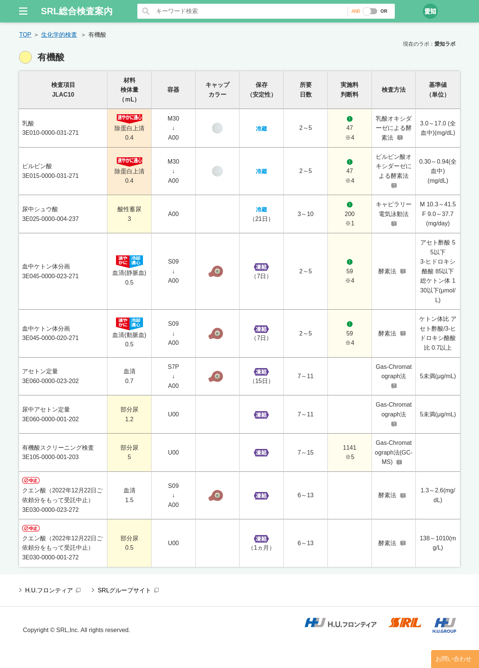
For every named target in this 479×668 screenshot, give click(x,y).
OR (384, 11)
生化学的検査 (59, 34)
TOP (25, 34)
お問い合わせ (454, 659)
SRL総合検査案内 (77, 11)
